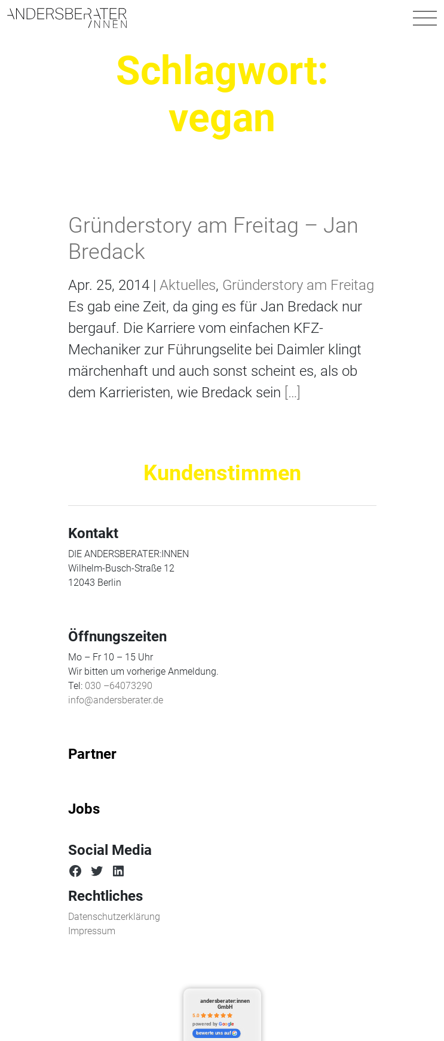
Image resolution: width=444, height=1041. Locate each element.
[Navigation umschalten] (425, 18)
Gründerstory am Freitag (298, 285)
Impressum (91, 931)
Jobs (84, 809)
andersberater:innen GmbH (225, 1003)
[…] (291, 392)
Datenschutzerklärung (114, 916)
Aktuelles (188, 285)
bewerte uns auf (216, 1033)
